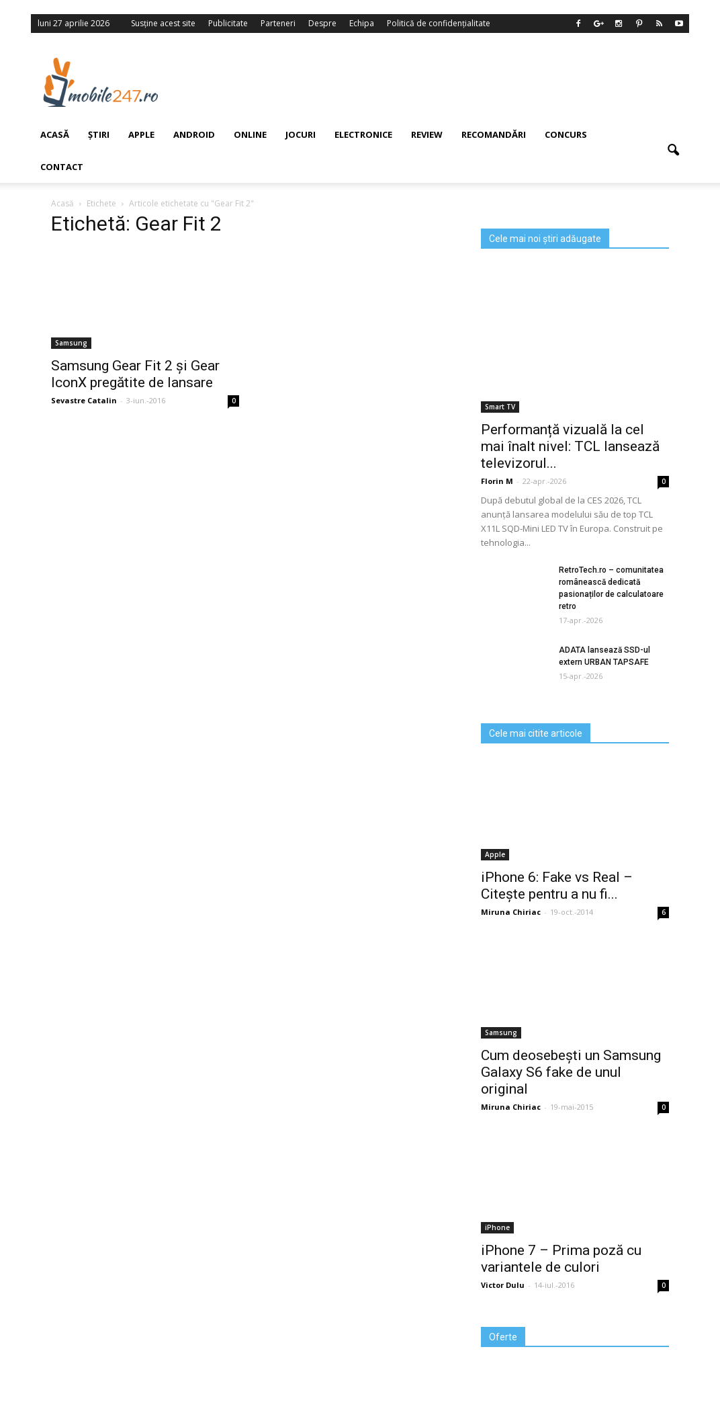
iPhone (497, 1227)
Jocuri (300, 134)
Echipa (361, 23)
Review (427, 134)
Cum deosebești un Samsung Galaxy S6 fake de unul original (571, 1072)
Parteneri (278, 23)
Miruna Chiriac (511, 912)
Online (250, 134)
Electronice (363, 134)
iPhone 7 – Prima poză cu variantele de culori (561, 1258)
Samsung (501, 1032)
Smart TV (500, 406)
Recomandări (493, 134)
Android (194, 134)
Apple (141, 134)
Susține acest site (163, 23)
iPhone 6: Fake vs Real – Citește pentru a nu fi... (557, 885)
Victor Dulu (503, 1285)
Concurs (566, 134)
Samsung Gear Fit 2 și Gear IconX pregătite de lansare (135, 374)
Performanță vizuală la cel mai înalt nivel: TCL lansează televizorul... (570, 446)
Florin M (497, 481)
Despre (322, 23)
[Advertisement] (440, 82)
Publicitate (228, 23)
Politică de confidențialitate (438, 23)
